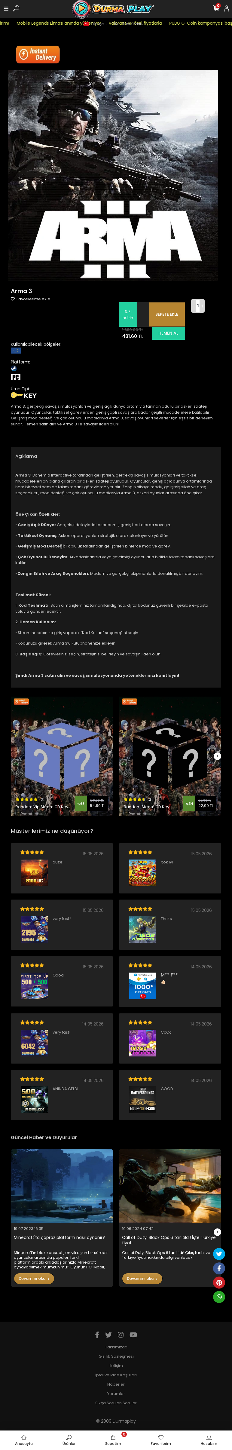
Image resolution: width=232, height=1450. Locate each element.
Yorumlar (116, 1393)
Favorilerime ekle (30, 299)
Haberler (116, 1384)
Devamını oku (34, 1278)
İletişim (116, 1366)
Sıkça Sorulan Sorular (116, 1403)
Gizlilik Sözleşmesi (116, 1356)
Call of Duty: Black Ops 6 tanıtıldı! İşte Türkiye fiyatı (169, 1240)
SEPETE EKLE (166, 314)
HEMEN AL (168, 333)
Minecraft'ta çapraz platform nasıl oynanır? (59, 1237)
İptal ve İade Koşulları (116, 1375)
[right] (217, 756)
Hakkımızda (116, 1347)
